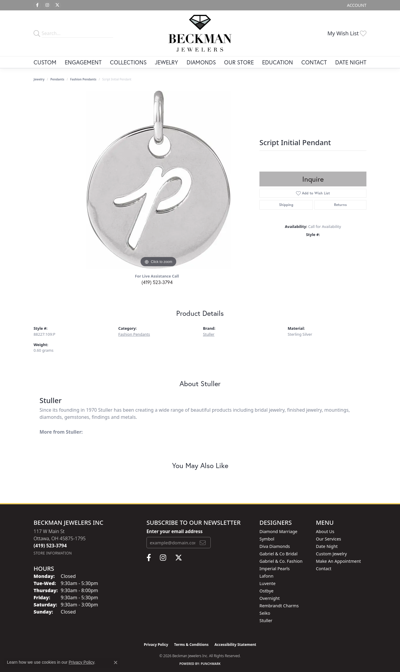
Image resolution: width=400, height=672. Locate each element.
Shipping (286, 204)
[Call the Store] (50, 545)
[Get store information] (53, 553)
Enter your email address (175, 531)
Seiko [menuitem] (264, 613)
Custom (45, 62)
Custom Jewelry (331, 554)
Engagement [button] (83, 62)
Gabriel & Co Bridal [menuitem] (278, 554)
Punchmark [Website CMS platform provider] (211, 664)
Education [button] (277, 62)
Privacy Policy (156, 644)
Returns (340, 204)
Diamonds (201, 62)
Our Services (328, 539)
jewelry (39, 79)
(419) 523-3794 (157, 282)
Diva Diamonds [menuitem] (274, 546)
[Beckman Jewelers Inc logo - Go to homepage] (200, 33)
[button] (356, 5)
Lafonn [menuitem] (266, 576)
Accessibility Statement (235, 644)
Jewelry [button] (166, 62)
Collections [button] (128, 62)
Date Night (350, 62)
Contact (314, 62)
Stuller (209, 334)
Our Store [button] (239, 62)
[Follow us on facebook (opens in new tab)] (37, 5)
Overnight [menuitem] (269, 598)
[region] (158, 180)
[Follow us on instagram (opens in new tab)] (47, 5)
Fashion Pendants (83, 79)
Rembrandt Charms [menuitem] (279, 605)
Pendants (57, 79)
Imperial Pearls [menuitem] (274, 568)
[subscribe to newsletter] (202, 542)
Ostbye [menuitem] (266, 591)
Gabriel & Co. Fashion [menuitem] (281, 561)
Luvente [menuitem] (267, 583)
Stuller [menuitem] (265, 620)
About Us (325, 531)
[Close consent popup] (115, 662)
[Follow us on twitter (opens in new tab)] (57, 5)
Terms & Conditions (191, 644)
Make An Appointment (338, 561)
